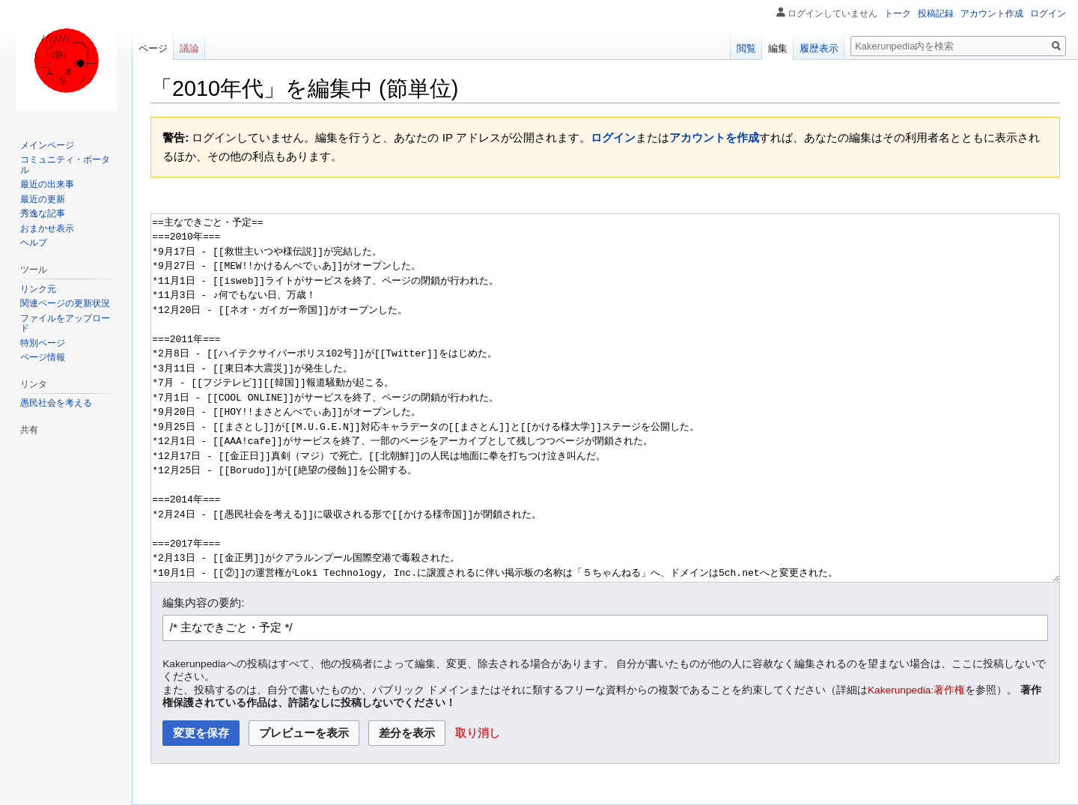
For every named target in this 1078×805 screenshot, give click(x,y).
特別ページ (42, 343)
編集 (778, 48)
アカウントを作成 (714, 137)
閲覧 (746, 48)
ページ (153, 48)
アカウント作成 (991, 13)
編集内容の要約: (203, 602)
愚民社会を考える (56, 403)
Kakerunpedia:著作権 (916, 690)
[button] (477, 733)
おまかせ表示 (47, 228)
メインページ (47, 145)
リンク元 (38, 289)
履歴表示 (819, 48)
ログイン (613, 137)
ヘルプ (33, 242)
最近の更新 (42, 199)
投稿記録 (936, 13)
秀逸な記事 (42, 213)
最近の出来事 (47, 184)
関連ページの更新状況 (65, 303)
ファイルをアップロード (65, 323)
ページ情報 (42, 357)
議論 (189, 48)
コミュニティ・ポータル (65, 164)
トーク (897, 13)
